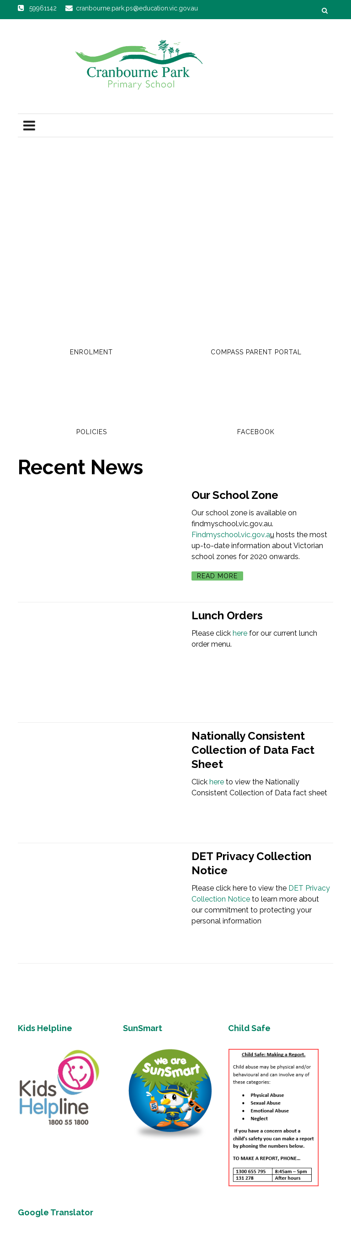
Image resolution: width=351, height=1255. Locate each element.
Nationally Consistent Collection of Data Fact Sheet (252, 750)
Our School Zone (234, 495)
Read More (217, 576)
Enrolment (91, 352)
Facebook (256, 432)
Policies (91, 432)
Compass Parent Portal (256, 352)
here (240, 633)
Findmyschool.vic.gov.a (230, 534)
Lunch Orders (227, 615)
